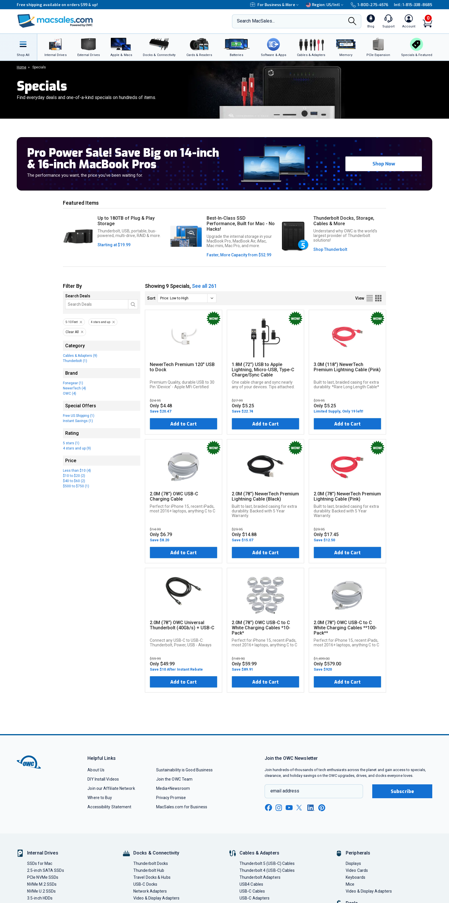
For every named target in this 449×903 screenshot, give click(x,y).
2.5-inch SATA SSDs (45, 870)
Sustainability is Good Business (184, 770)
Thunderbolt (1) (75, 361)
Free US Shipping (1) (78, 416)
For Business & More (275, 5)
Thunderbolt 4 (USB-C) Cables (267, 870)
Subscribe (402, 791)
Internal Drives (42, 853)
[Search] (352, 22)
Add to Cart (183, 424)
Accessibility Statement (109, 807)
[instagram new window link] (279, 808)
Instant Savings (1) (78, 421)
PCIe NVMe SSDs (42, 877)
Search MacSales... (256, 21)
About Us (95, 770)
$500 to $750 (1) (76, 486)
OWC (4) (69, 393)
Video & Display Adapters (156, 898)
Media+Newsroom (173, 788)
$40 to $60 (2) (74, 481)
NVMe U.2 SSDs (41, 891)
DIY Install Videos (103, 779)
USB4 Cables (251, 884)
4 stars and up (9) (77, 448)
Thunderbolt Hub (148, 870)
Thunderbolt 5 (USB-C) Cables (267, 863)
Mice (350, 884)
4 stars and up (100, 322)
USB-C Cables (252, 891)
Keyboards (355, 877)
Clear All (72, 332)
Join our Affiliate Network (111, 788)
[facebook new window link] (268, 807)
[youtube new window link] (289, 807)
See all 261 (204, 286)
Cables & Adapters (259, 853)
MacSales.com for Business (181, 807)
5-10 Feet (72, 322)
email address (284, 791)
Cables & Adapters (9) (80, 356)
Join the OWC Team (174, 779)
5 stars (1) (71, 443)
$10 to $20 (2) (74, 476)
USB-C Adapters (255, 898)
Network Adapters (150, 891)
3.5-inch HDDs (40, 898)
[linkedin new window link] (311, 808)
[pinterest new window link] (321, 807)
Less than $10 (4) (77, 471)
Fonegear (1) (73, 383)
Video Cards (357, 870)
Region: (325, 5)
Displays (353, 863)
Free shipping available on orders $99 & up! (57, 4)
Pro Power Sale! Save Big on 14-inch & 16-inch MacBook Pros (123, 158)
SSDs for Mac (39, 863)
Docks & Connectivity (156, 853)
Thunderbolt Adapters (260, 877)
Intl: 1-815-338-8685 (413, 4)
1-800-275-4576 (369, 5)
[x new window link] (300, 807)
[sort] (187, 298)
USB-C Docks (145, 884)
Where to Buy (99, 797)
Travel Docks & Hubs (152, 877)
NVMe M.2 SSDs (42, 884)
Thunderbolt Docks (150, 863)
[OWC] (55, 21)
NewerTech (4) (74, 388)
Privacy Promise (171, 797)
